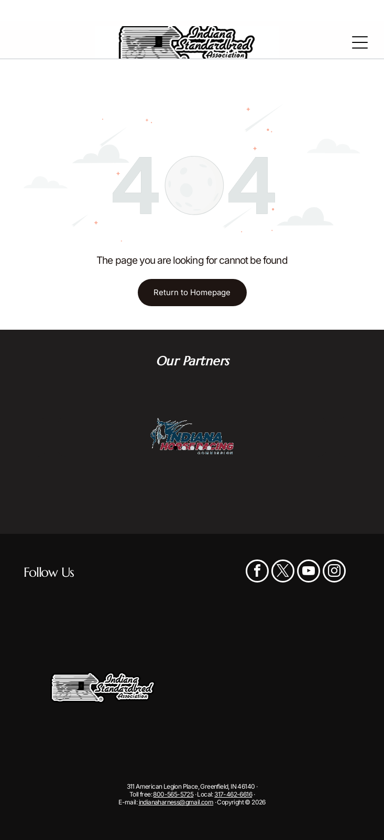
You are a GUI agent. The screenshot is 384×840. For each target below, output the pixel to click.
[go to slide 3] (192, 448)
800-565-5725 (173, 794)
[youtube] (308, 572)
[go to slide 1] (175, 448)
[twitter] (282, 572)
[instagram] (334, 572)
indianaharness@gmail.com (176, 802)
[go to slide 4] (201, 448)
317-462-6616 (233, 794)
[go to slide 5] (209, 448)
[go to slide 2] (184, 448)
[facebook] (257, 572)
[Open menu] (360, 42)
